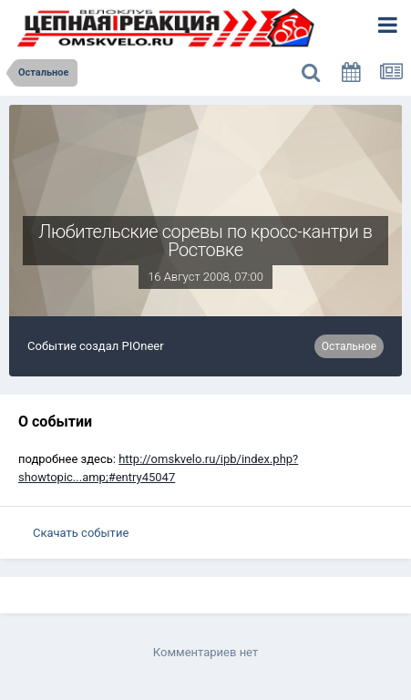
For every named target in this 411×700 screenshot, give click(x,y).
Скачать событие (80, 533)
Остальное (349, 346)
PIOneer (143, 346)
